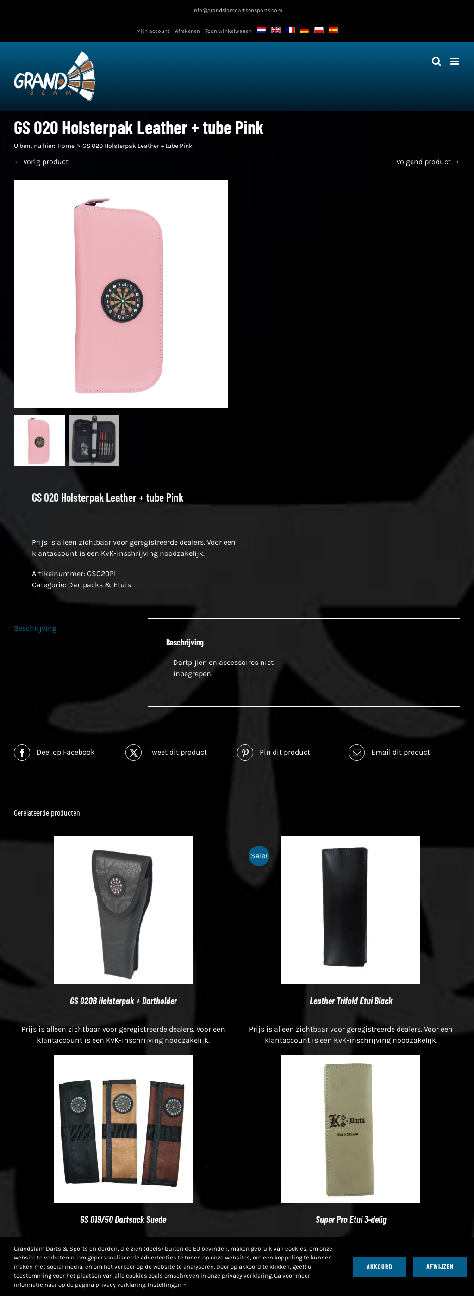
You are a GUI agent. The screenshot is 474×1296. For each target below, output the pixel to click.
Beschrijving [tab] (35, 629)
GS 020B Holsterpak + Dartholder (123, 1001)
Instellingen (167, 1284)
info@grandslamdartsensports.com (237, 10)
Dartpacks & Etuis (99, 585)
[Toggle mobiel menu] (455, 61)
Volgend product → (428, 161)
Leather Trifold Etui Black (351, 1001)
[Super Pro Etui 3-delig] (350, 1061)
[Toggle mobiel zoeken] (436, 61)
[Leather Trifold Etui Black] (350, 842)
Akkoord (380, 1267)
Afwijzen (440, 1267)
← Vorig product (41, 161)
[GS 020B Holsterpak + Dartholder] (123, 842)
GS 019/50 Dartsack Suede (123, 1220)
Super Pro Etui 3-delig (351, 1220)
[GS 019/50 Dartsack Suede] (123, 1061)
